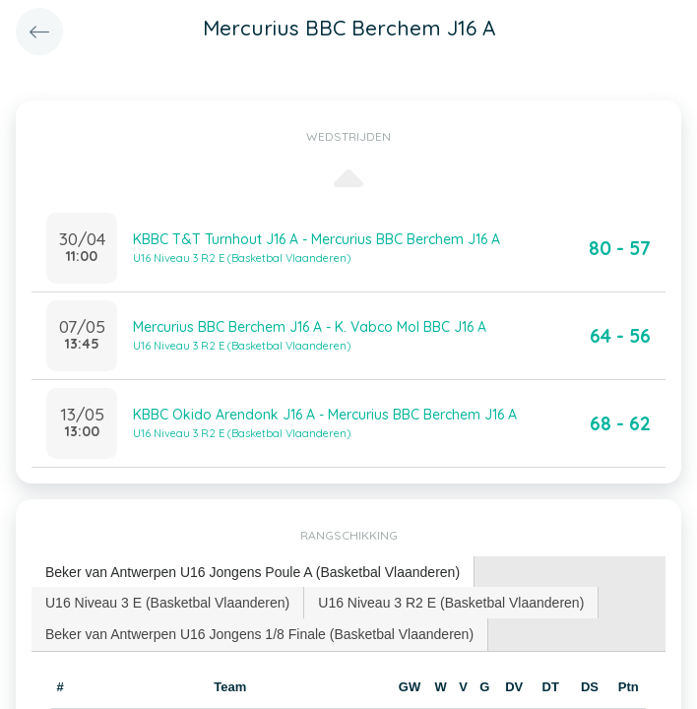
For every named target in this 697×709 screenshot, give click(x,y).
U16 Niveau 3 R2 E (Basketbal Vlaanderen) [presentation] (451, 603)
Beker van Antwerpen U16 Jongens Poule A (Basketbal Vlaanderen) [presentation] (252, 572)
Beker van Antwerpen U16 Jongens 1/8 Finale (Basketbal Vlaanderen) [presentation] (259, 634)
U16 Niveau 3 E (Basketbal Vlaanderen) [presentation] (167, 603)
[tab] (253, 572)
